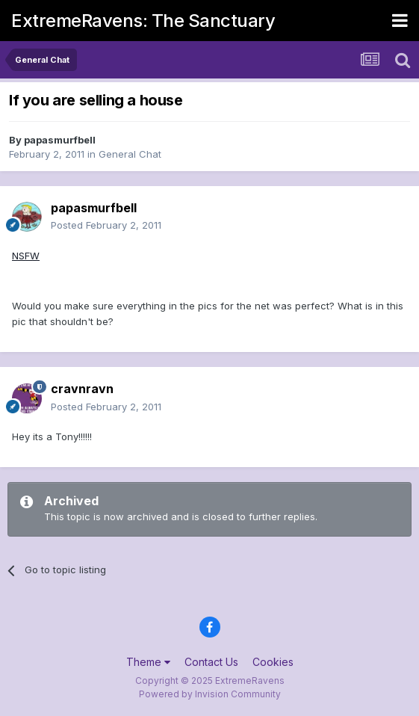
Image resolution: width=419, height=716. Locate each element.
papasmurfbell (60, 140)
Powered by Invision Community (210, 694)
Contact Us (211, 661)
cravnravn (82, 388)
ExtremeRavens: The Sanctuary (143, 20)
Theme (148, 661)
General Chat (130, 154)
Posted (106, 225)
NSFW (26, 256)
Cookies (273, 661)
